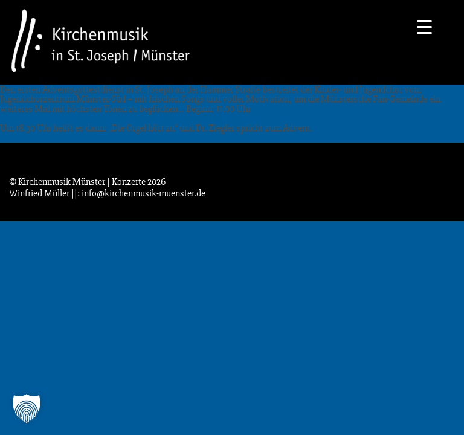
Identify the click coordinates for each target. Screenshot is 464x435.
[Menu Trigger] (424, 25)
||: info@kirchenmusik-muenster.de (138, 193)
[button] (26, 408)
